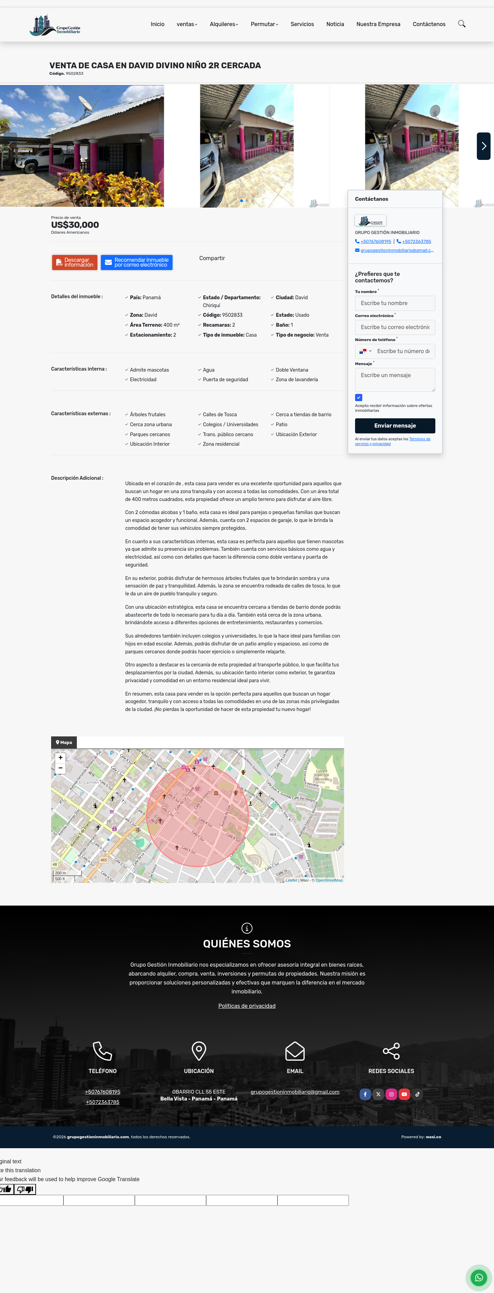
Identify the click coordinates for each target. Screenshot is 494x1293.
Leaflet (291, 880)
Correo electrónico (375, 315)
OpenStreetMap (329, 880)
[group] (82, 146)
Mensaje (364, 363)
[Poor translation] (25, 1189)
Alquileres (222, 24)
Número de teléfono (376, 339)
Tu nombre (367, 291)
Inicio (158, 24)
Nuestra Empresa (378, 24)
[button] (241, 200)
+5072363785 (417, 241)
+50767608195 (376, 241)
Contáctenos (429, 24)
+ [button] (60, 758)
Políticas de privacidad (247, 1006)
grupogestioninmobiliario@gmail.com (399, 250)
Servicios (302, 24)
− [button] (60, 769)
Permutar (263, 24)
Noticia (335, 24)
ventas (185, 24)
